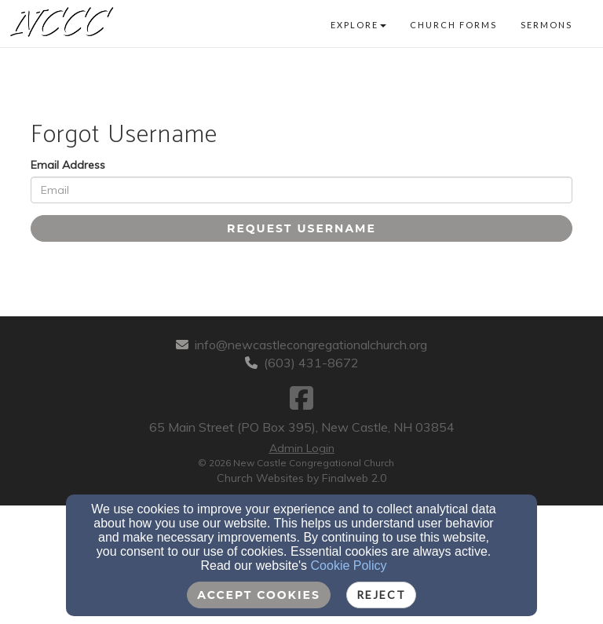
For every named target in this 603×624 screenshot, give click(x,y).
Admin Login (301, 448)
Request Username (301, 228)
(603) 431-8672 (311, 362)
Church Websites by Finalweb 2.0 (301, 478)
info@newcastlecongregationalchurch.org (311, 344)
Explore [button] (358, 25)
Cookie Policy (349, 565)
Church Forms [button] (453, 25)
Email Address (68, 165)
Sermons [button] (546, 25)
